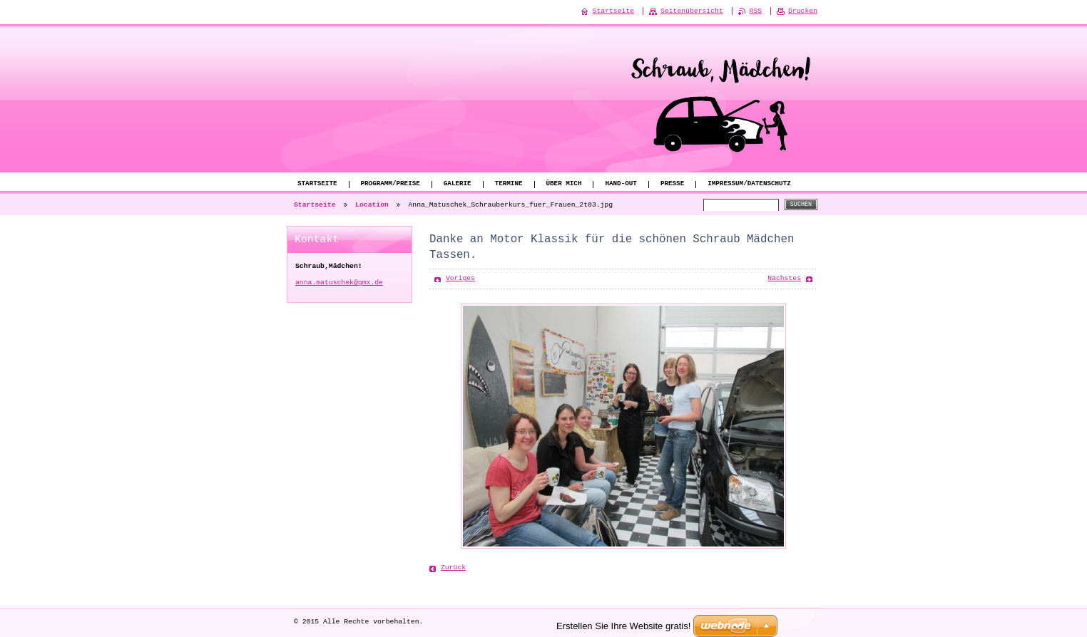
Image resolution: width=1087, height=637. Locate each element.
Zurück (453, 567)
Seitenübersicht (691, 11)
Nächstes (784, 278)
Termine (509, 184)
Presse (672, 184)
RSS (756, 11)
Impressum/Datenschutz (749, 184)
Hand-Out (620, 184)
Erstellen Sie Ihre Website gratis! (623, 625)
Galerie (457, 184)
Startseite (317, 184)
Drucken (802, 11)
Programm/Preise (390, 184)
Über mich (563, 184)
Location (372, 204)
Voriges (460, 278)
